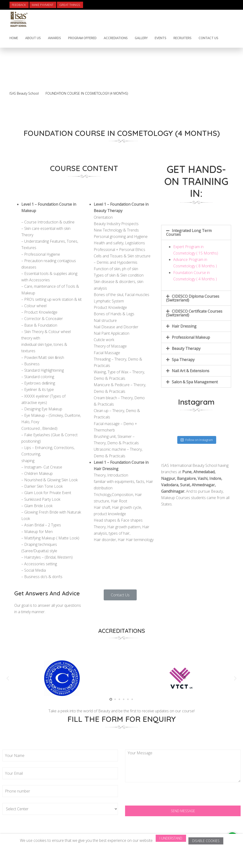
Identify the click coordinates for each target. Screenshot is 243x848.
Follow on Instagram (197, 440)
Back (218, 80)
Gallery (141, 38)
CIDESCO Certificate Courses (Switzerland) (194, 313)
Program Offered (82, 38)
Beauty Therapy (186, 348)
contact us (208, 38)
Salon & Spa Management (195, 382)
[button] (120, 594)
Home (13, 38)
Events (160, 38)
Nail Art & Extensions (190, 370)
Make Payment (42, 5)
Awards (54, 38)
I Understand (170, 838)
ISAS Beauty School (24, 93)
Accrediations (116, 38)
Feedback (19, 5)
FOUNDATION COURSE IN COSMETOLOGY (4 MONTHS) (87, 93)
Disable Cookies (206, 841)
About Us (33, 38)
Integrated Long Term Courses (189, 232)
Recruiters (182, 38)
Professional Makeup (191, 337)
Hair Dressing (184, 326)
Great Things (69, 5)
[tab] (196, 232)
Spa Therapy (183, 359)
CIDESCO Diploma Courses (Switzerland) (192, 298)
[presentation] (161, 796)
